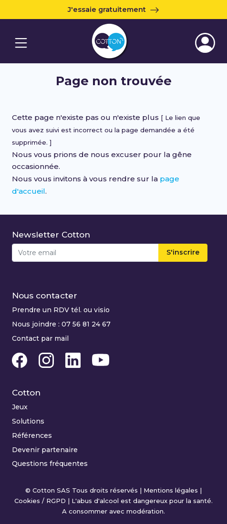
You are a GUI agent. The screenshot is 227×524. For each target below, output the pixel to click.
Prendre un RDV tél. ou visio (61, 310)
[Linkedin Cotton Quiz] (74, 360)
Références (32, 435)
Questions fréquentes (50, 463)
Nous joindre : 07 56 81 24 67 (61, 324)
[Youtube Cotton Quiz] (100, 360)
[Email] (85, 253)
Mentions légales (171, 490)
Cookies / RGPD (40, 500)
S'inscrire (182, 252)
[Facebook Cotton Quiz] (20, 360)
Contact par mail (40, 338)
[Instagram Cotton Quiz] (47, 360)
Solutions (28, 421)
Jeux (20, 407)
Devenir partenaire (45, 449)
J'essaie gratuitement (113, 9)
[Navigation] (21, 43)
